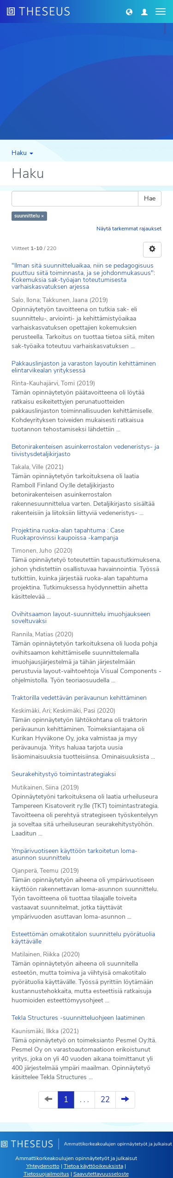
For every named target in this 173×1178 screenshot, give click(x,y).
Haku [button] (22, 153)
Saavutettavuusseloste (101, 1174)
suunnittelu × (29, 215)
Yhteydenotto (43, 1166)
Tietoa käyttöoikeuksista (93, 1166)
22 (105, 1099)
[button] (129, 11)
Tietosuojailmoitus (46, 1174)
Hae (149, 198)
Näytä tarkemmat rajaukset (128, 228)
